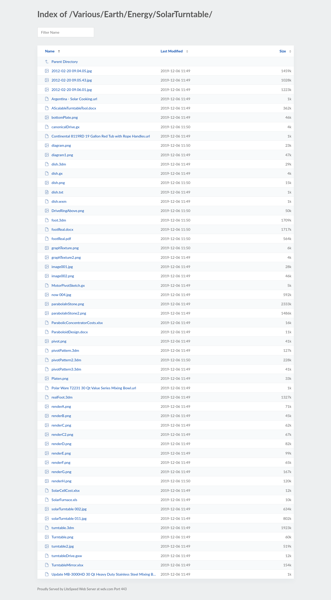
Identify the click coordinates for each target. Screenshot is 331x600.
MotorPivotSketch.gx (65, 285)
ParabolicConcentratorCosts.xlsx (74, 322)
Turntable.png (59, 537)
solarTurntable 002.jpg (66, 509)
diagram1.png (59, 155)
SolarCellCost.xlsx (62, 490)
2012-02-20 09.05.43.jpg (68, 80)
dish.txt (54, 192)
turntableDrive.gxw (63, 555)
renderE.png (58, 453)
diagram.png (58, 145)
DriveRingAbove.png (64, 210)
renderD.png (58, 443)
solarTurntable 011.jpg (66, 518)
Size (282, 51)
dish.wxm (55, 201)
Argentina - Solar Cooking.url (71, 99)
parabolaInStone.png (64, 304)
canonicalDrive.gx (62, 127)
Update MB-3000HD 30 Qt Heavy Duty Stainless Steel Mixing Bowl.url (100, 574)
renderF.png (58, 462)
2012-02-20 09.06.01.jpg (68, 89)
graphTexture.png (62, 248)
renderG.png (58, 471)
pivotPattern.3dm (62, 350)
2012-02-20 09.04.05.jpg (68, 71)
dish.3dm (55, 164)
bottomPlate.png (61, 117)
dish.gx (54, 173)
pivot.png (55, 341)
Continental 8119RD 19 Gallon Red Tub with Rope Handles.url (97, 136)
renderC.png (58, 425)
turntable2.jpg (59, 546)
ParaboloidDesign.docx (66, 332)
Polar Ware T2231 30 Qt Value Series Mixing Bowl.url (90, 388)
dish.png (55, 182)
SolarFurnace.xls (61, 499)
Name (50, 51)
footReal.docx (59, 229)
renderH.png (58, 481)
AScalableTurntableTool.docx (70, 108)
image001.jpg (59, 266)
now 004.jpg (58, 294)
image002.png (59, 276)
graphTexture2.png (63, 257)
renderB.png (58, 415)
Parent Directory (61, 61)
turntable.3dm (59, 527)
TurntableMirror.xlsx (64, 565)
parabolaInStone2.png (65, 313)
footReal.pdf (58, 238)
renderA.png (58, 406)
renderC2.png (59, 434)
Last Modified (172, 51)
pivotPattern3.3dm (63, 369)
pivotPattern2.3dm (63, 360)
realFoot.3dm (59, 397)
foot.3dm (55, 220)
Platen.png (56, 378)
